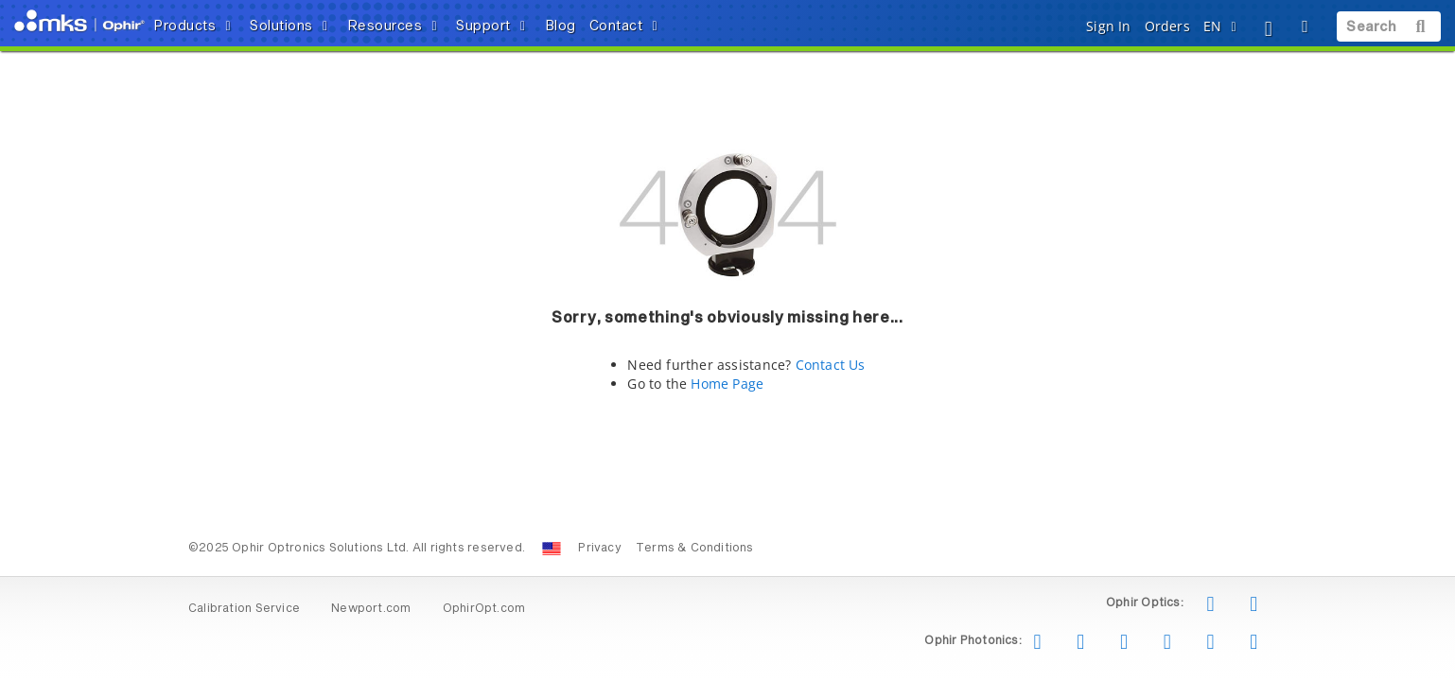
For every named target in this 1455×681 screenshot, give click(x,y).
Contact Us (831, 365)
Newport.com (371, 609)
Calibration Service (244, 609)
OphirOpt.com (484, 609)
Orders (1167, 26)
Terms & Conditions (695, 548)
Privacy (599, 548)
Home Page (727, 384)
